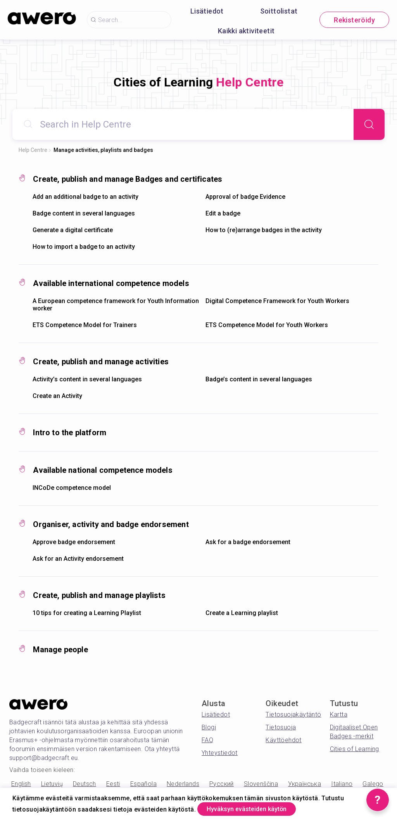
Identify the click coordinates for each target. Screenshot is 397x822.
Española (143, 784)
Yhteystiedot (220, 753)
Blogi (209, 727)
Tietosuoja (281, 727)
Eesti (113, 784)
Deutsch (84, 784)
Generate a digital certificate (73, 230)
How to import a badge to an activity (84, 246)
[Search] (369, 124)
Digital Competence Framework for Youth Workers (277, 301)
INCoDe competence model (72, 487)
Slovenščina (261, 784)
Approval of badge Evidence (245, 196)
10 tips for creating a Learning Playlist (87, 613)
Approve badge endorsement (74, 542)
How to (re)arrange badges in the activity (263, 230)
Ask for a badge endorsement (247, 542)
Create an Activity (57, 396)
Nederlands (183, 784)
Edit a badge (222, 213)
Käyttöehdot (283, 740)
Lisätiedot (207, 11)
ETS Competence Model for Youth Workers (266, 325)
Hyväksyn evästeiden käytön (256, 808)
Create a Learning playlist (241, 613)
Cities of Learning (354, 749)
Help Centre (33, 150)
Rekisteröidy (354, 20)
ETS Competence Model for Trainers (85, 325)
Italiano (341, 784)
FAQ (207, 740)
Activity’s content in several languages (87, 379)
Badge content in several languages (84, 213)
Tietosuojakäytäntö (293, 714)
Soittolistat (279, 11)
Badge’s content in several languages (258, 379)
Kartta (338, 714)
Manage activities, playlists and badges (103, 150)
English (21, 784)
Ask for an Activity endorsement (78, 558)
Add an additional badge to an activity (85, 196)
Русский (221, 784)
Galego (372, 784)
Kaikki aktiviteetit (246, 31)
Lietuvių (52, 784)
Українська (304, 784)
